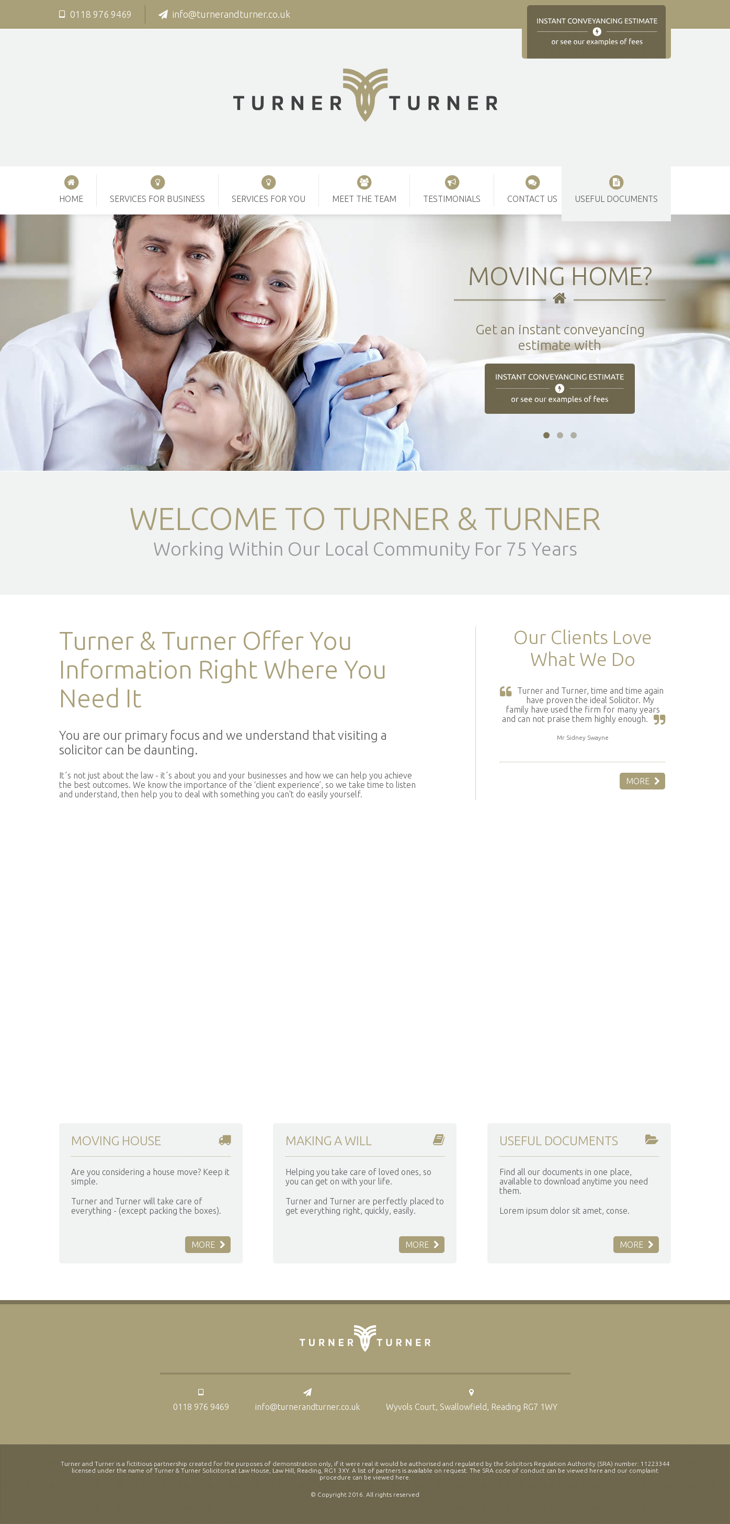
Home (71, 189)
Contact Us (532, 189)
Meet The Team (364, 189)
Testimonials (452, 189)
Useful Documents (616, 189)
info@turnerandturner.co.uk (224, 14)
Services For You (268, 189)
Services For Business (157, 189)
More (643, 781)
